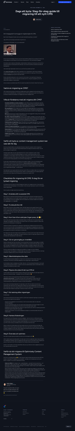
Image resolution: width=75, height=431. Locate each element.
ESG (45, 426)
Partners (32, 2)
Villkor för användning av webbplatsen (24, 426)
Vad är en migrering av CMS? (56, 29)
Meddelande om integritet (14, 426)
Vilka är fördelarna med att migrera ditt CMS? (59, 31)
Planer (27, 2)
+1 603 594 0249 (6, 415)
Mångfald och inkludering (64, 414)
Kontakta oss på (6, 413)
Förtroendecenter (33, 426)
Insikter (43, 411)
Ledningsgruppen (63, 415)
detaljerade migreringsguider (9, 278)
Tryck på (62, 417)
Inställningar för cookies (40, 426)
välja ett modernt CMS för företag (30, 162)
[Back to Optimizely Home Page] (8, 2)
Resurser (22, 2)
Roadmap (24, 414)
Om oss (62, 411)
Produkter (16, 2)
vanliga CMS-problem (10, 71)
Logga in (53, 2)
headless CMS (11, 119)
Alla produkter (25, 411)
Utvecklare (38, 2)
